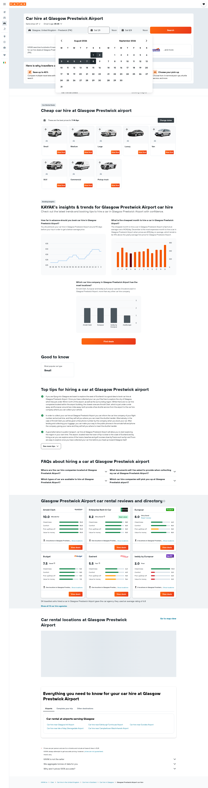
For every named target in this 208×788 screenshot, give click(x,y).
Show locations (77, 541)
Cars (52, 782)
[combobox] (33, 23)
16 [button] (100, 67)
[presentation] (164, 501)
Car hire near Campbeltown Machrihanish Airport (108, 728)
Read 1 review (146, 518)
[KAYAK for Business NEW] (4, 47)
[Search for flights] (4, 12)
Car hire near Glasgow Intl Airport (60, 724)
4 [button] (67, 61)
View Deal (61, 152)
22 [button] (93, 74)
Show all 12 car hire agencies (54, 606)
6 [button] (80, 61)
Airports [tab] (48, 708)
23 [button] (99, 74)
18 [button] (68, 74)
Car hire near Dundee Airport (142, 724)
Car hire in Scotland (89, 782)
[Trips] (4, 55)
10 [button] (61, 67)
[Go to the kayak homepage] (18, 4)
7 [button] (86, 61)
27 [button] (80, 80)
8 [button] (93, 61)
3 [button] (61, 61)
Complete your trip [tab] (65, 708)
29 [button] (93, 80)
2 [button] (99, 55)
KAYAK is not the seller (110, 759)
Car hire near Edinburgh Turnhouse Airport (105, 724)
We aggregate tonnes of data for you (110, 764)
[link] (109, 341)
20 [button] (80, 74)
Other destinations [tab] (85, 708)
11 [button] (68, 67)
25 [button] (68, 80)
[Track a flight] (4, 42)
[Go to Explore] (4, 36)
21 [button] (87, 74)
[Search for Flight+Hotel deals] (4, 28)
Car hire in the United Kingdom (68, 782)
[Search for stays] (4, 17)
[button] (4, 4)
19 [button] (74, 74)
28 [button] (87, 80)
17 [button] (61, 74)
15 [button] (93, 67)
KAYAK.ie (44, 782)
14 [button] (87, 67)
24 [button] (61, 80)
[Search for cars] (4, 23)
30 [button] (99, 80)
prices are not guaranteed (93, 751)
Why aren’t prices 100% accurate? (110, 768)
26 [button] (74, 80)
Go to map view (168, 618)
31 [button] (61, 86)
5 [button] (74, 61)
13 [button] (81, 67)
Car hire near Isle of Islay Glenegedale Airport (65, 728)
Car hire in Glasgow (107, 782)
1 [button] (93, 55)
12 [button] (74, 67)
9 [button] (99, 61)
